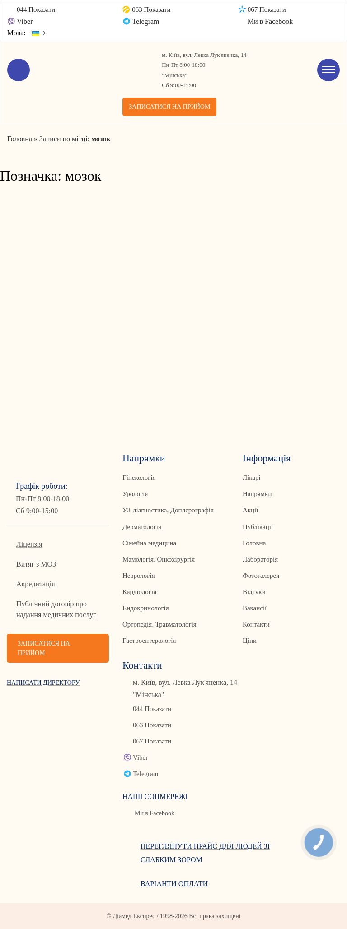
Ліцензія (29, 544)
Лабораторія (260, 559)
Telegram (145, 21)
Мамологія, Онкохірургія (158, 559)
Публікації (258, 526)
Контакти (256, 624)
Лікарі (252, 477)
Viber (25, 21)
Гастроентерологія (149, 640)
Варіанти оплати (174, 883)
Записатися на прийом (169, 106)
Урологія (135, 493)
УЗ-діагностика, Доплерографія (168, 510)
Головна (254, 543)
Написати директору (43, 682)
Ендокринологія (145, 608)
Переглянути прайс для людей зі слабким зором (205, 853)
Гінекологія (139, 477)
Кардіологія (139, 591)
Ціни (250, 640)
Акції (250, 510)
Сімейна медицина (149, 543)
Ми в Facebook (270, 21)
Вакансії (255, 608)
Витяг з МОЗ (36, 564)
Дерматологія (141, 526)
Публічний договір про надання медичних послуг (56, 609)
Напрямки (257, 493)
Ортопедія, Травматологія (159, 624)
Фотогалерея (261, 575)
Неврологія (138, 575)
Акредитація (35, 584)
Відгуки (254, 591)
